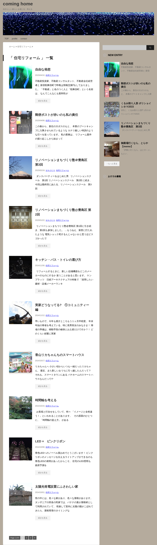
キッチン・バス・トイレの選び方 (58, 259)
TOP (7, 38)
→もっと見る (111, 164)
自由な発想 (42, 69)
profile (14, 38)
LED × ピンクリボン (50, 441)
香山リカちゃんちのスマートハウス (59, 355)
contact (24, 38)
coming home (18, 3)
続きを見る (42, 101)
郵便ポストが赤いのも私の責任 (56, 114)
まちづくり (50, 170)
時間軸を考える (46, 400)
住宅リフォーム (52, 75)
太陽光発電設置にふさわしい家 (56, 486)
